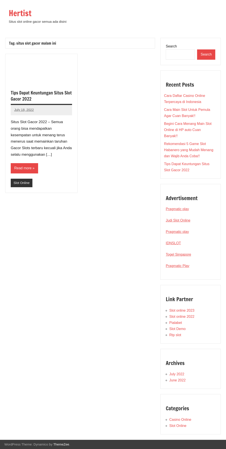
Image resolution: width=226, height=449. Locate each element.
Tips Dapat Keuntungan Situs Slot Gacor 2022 (41, 96)
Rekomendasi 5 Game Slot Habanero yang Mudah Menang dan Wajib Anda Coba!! (188, 150)
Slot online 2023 (181, 310)
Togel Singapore (178, 254)
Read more (23, 168)
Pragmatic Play (177, 266)
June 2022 (177, 380)
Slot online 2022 (181, 316)
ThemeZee (61, 444)
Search (171, 46)
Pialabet (175, 323)
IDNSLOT (173, 243)
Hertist (20, 13)
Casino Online (180, 419)
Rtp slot (175, 335)
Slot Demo (177, 329)
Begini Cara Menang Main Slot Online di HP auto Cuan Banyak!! (188, 130)
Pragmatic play (177, 209)
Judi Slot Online (178, 220)
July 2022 (176, 374)
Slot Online (22, 183)
